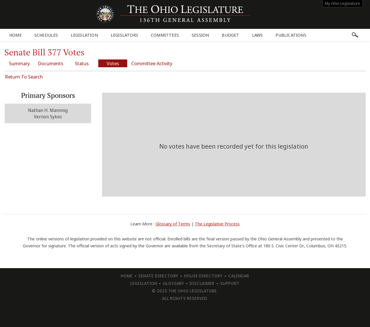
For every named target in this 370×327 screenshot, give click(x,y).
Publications (290, 35)
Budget (230, 35)
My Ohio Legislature (342, 3)
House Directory (203, 276)
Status (82, 63)
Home (15, 35)
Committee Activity (151, 63)
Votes (113, 63)
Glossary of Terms (173, 224)
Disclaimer (202, 283)
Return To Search (24, 76)
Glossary (173, 283)
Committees (165, 35)
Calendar (238, 276)
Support (230, 283)
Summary (19, 63)
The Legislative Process (217, 224)
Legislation (84, 35)
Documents (50, 63)
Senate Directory (158, 276)
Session (200, 35)
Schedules (46, 35)
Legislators (124, 35)
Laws (257, 35)
